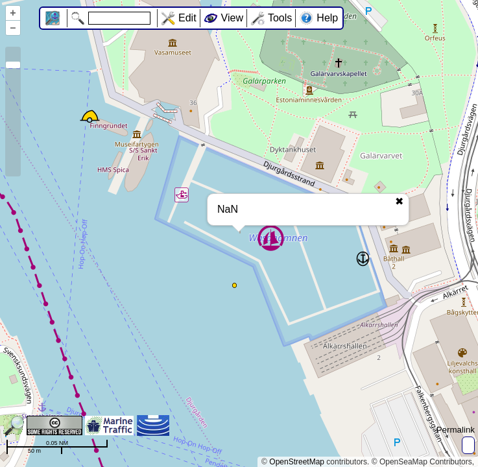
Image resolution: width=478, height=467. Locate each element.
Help (327, 17)
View (232, 17)
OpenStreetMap (296, 461)
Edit (187, 17)
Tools (280, 17)
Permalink (455, 430)
